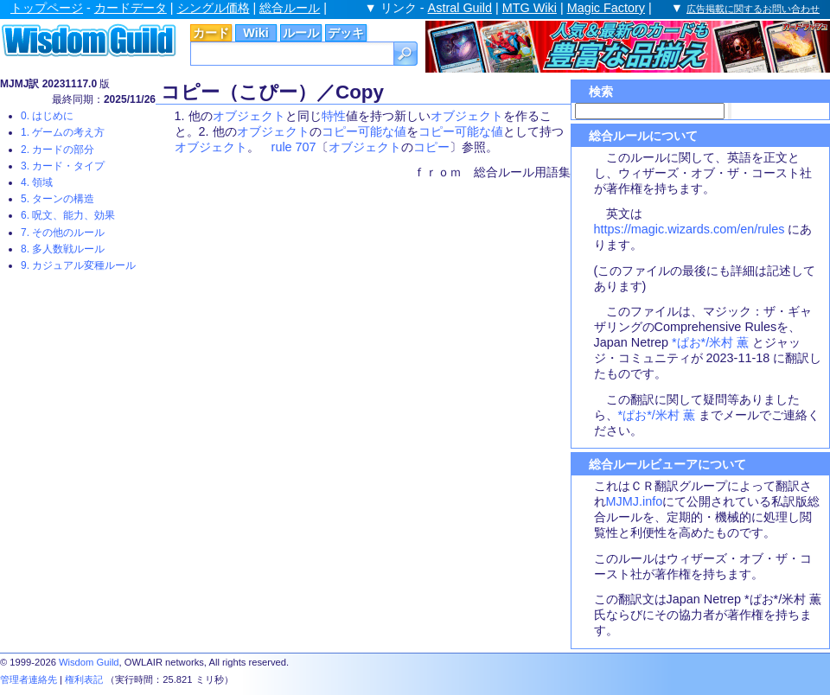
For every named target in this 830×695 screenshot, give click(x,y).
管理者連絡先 (28, 679)
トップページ (46, 8)
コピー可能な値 (364, 131)
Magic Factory (606, 8)
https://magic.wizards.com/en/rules (689, 229)
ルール (301, 33)
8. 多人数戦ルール (63, 249)
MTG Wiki (529, 8)
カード (211, 33)
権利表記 (84, 679)
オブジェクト (249, 116)
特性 (334, 116)
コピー (431, 147)
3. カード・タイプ (63, 166)
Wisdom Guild (89, 662)
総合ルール (289, 8)
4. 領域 (37, 182)
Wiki (255, 33)
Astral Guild (460, 8)
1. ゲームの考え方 (63, 132)
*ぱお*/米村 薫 (710, 342)
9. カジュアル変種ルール (78, 265)
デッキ (346, 33)
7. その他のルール (63, 232)
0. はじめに (47, 116)
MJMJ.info (634, 501)
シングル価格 (213, 8)
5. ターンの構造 (57, 199)
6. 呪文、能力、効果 (68, 215)
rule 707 (293, 147)
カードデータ (130, 8)
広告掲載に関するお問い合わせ (753, 8)
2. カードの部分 (57, 149)
